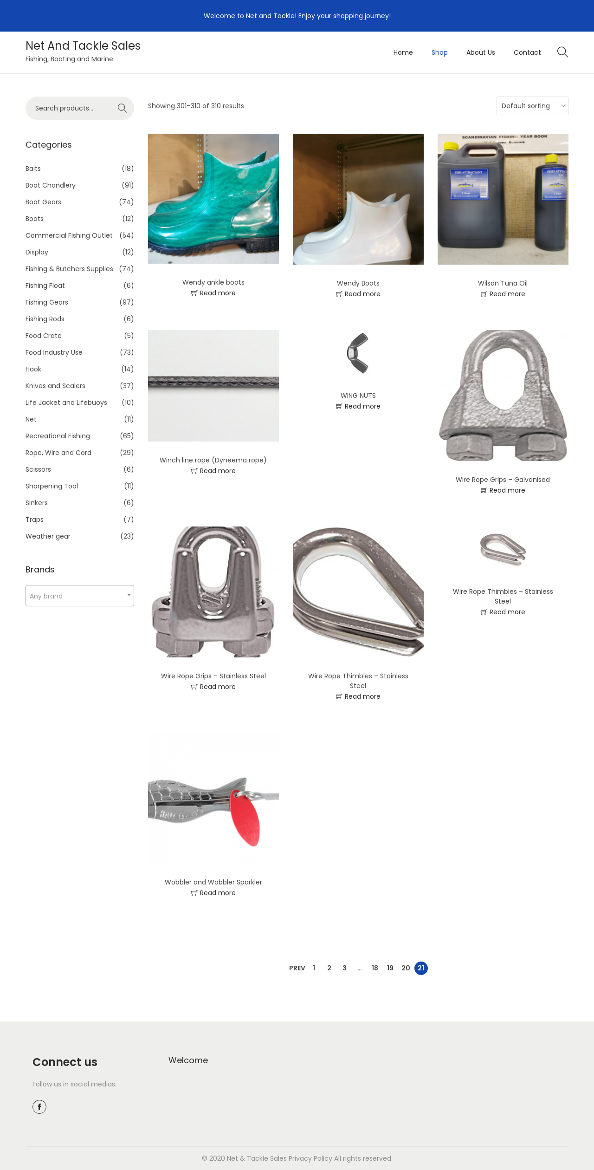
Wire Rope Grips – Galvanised (503, 479)
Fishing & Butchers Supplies (69, 268)
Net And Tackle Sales (83, 45)
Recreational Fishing (58, 436)
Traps (35, 519)
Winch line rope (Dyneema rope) (213, 460)
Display (37, 252)
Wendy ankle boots (213, 282)
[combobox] (80, 595)
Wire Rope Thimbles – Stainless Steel (358, 680)
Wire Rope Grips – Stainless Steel (213, 676)
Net (31, 419)
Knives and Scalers (55, 385)
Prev (297, 968)
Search (122, 108)
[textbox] (80, 595)
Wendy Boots (358, 283)
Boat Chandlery (51, 185)
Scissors (38, 469)
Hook (33, 369)
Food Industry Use (54, 352)
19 (390, 968)
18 (375, 968)
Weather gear (48, 536)
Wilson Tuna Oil (503, 283)
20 (405, 968)
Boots (35, 218)
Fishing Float (45, 285)
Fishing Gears (47, 302)
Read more (218, 293)
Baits (33, 168)
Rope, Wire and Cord (58, 452)
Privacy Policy (310, 1158)
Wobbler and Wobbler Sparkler (213, 882)
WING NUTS (358, 395)
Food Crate (44, 335)
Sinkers (37, 502)
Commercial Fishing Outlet (69, 235)
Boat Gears (43, 202)
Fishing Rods (45, 319)
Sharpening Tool (52, 486)
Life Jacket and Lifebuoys (66, 402)
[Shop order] (530, 105)
